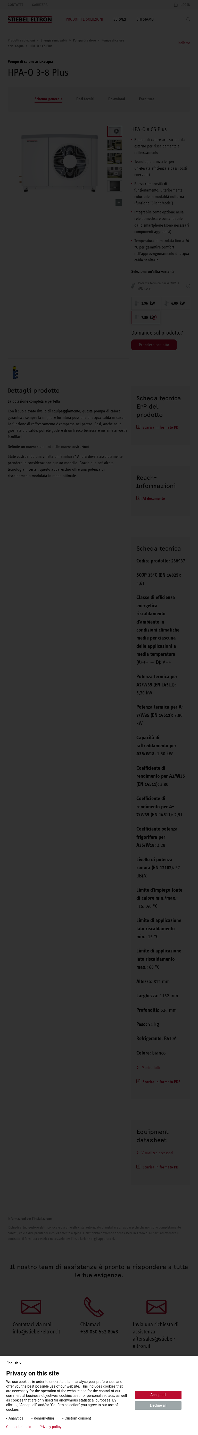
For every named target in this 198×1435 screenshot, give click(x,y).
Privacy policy (50, 1427)
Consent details (18, 1427)
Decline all (158, 1405)
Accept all (158, 1395)
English (14, 1363)
